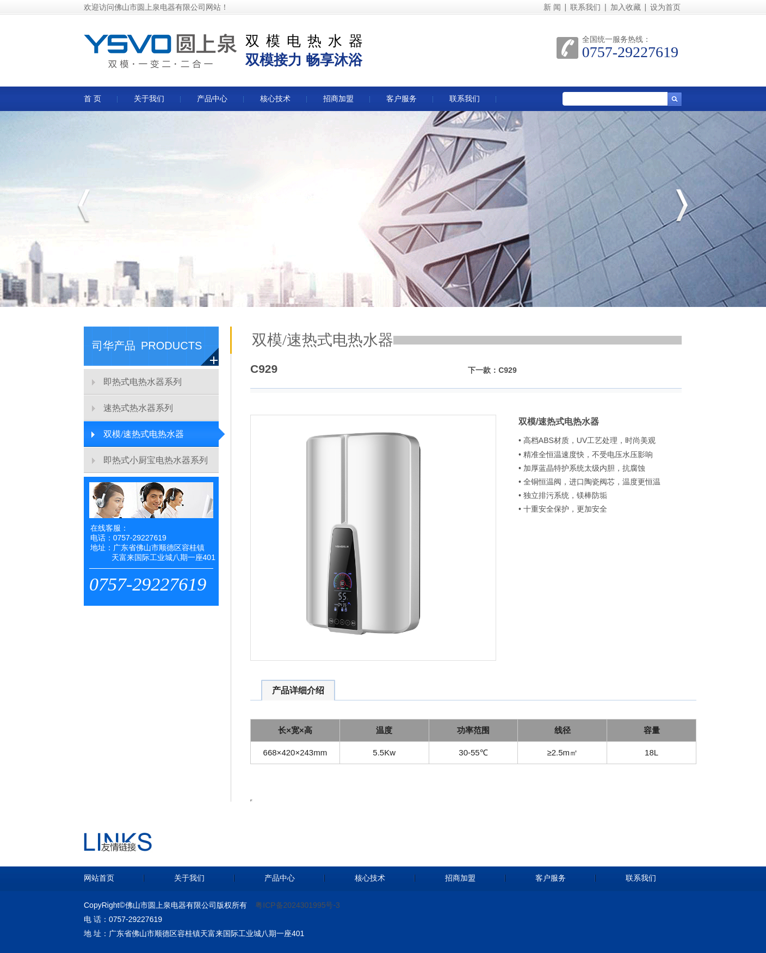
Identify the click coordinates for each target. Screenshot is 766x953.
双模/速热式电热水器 (143, 434)
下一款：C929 (492, 370)
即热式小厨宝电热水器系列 (155, 460)
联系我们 (585, 7)
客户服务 (401, 98)
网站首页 (99, 878)
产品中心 (212, 98)
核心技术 (275, 98)
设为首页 (665, 7)
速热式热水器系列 (138, 408)
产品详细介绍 (298, 690)
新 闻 (552, 7)
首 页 (92, 98)
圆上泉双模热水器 (160, 40)
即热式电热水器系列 (142, 381)
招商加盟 (338, 98)
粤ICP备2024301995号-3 (297, 905)
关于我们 (149, 98)
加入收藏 (625, 7)
